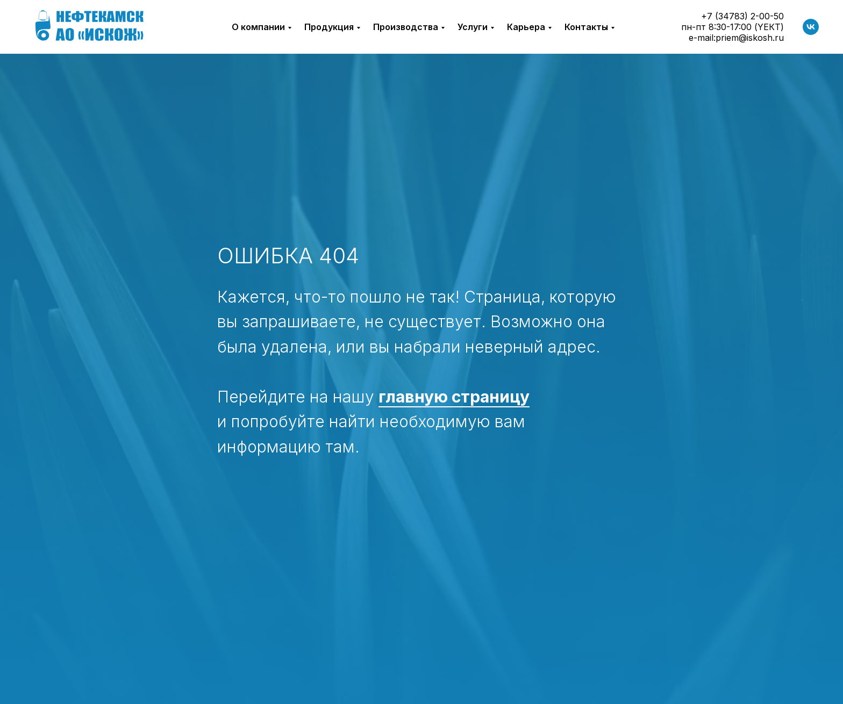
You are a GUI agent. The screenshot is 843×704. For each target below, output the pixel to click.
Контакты (586, 26)
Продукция (329, 26)
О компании (258, 26)
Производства (405, 26)
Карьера (526, 26)
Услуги (473, 26)
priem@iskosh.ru (750, 37)
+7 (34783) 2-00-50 (742, 16)
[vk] (811, 27)
